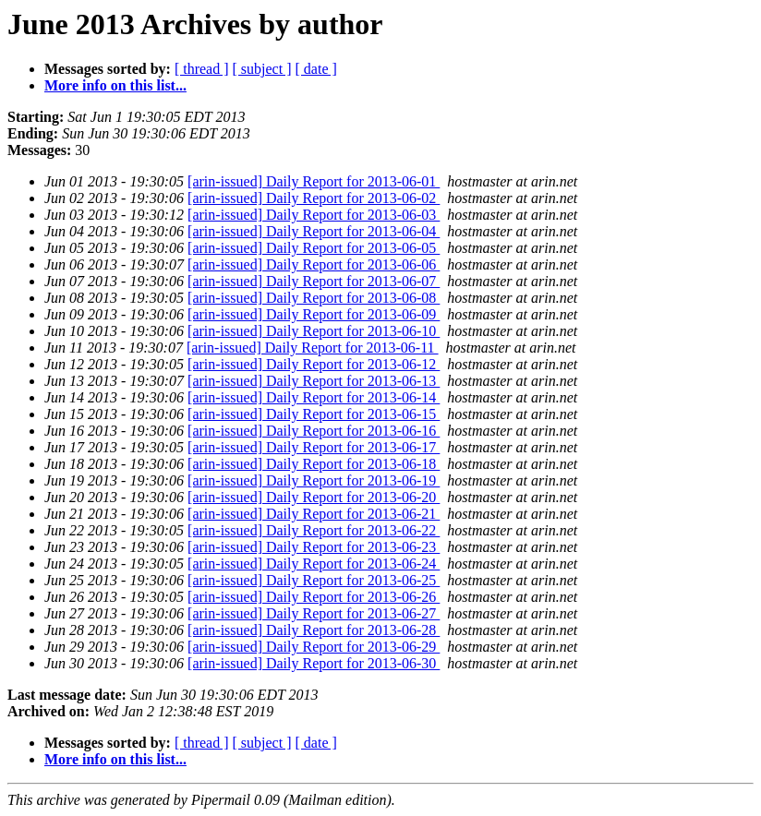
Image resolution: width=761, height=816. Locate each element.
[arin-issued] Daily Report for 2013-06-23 (313, 547)
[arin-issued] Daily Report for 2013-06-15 (313, 414)
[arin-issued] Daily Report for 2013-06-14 (313, 397)
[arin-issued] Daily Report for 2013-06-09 (313, 314)
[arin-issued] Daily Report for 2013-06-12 (313, 364)
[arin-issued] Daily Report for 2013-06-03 (313, 214)
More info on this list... (115, 85)
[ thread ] (202, 69)
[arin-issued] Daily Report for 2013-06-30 (313, 663)
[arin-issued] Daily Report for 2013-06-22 (313, 530)
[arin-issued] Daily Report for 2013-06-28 (313, 630)
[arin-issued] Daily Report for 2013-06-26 (313, 597)
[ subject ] (262, 69)
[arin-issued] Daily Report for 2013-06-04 (313, 231)
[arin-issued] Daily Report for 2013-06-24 (313, 563)
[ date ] (316, 69)
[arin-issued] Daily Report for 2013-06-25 (313, 580)
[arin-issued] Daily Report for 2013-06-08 (313, 298)
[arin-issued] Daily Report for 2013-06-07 (313, 281)
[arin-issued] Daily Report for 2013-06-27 (313, 613)
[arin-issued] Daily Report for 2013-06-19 (313, 480)
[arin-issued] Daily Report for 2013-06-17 (313, 447)
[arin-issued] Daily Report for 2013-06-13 (313, 381)
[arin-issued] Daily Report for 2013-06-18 (313, 464)
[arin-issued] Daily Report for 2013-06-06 (313, 264)
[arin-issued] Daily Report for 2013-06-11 (313, 347)
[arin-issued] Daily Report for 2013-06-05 (313, 248)
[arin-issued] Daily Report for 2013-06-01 (313, 181)
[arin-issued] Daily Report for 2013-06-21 (313, 514)
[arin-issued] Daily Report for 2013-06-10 (313, 331)
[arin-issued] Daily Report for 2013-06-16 (313, 430)
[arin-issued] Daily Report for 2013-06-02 (313, 198)
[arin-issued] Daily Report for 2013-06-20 (313, 497)
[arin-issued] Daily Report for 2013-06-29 (313, 646)
